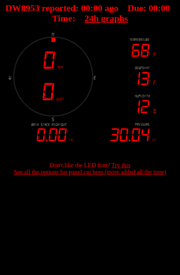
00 (85, 8)
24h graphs (106, 18)
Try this (120, 165)
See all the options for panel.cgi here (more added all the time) (90, 172)
